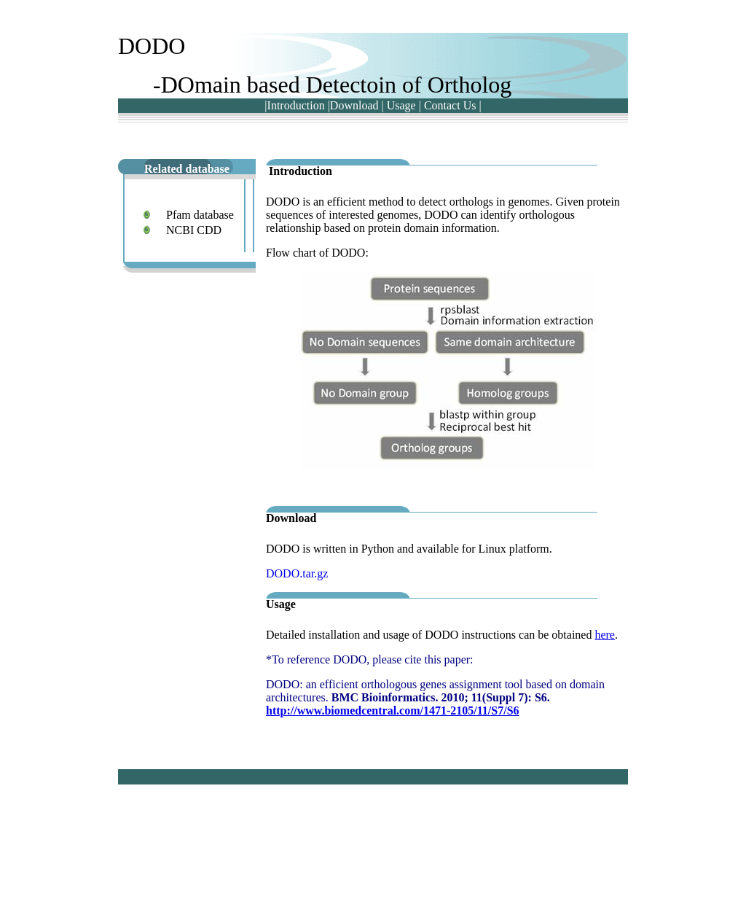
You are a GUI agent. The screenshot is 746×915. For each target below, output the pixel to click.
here (604, 634)
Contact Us (450, 105)
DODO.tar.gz (297, 573)
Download (354, 105)
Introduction (296, 105)
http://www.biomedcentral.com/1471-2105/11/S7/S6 (392, 710)
